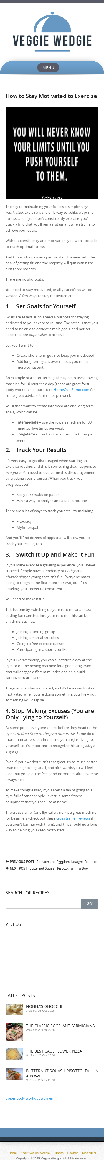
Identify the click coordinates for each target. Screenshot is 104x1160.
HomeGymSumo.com (71, 389)
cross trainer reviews (73, 818)
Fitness (58, 1152)
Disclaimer (89, 1152)
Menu (48, 67)
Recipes (72, 1152)
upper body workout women (29, 1098)
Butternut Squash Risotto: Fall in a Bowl (47, 868)
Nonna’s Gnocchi (44, 1006)
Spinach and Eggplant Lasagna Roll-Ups (51, 861)
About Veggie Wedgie (35, 1152)
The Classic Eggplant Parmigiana (60, 1025)
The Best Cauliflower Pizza (54, 1051)
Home (13, 1152)
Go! (90, 903)
